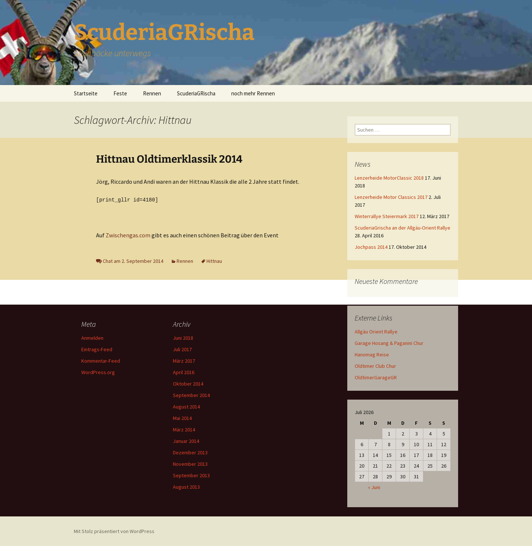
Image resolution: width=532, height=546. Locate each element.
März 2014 (184, 429)
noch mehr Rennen (253, 93)
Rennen (152, 93)
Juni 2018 (183, 337)
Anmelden (92, 337)
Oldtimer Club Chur (375, 366)
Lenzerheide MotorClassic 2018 (389, 177)
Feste (120, 93)
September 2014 (191, 394)
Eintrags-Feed (96, 349)
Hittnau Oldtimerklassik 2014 (169, 159)
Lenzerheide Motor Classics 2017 (391, 197)
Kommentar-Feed (100, 360)
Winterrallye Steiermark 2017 (387, 216)
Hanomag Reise (372, 354)
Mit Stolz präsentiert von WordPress (114, 531)
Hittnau (214, 260)
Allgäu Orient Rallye (376, 331)
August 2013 (186, 486)
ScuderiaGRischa (196, 93)
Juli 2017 (182, 349)
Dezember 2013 (190, 452)
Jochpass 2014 (371, 247)
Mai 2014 (182, 417)
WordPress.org (98, 372)
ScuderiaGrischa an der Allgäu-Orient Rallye (402, 227)
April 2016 (183, 372)
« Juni (374, 487)
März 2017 (184, 360)
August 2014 (186, 406)
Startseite (86, 93)
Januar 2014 (186, 440)
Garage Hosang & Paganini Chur (389, 343)
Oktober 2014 (188, 383)
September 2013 (191, 475)
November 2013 (190, 463)
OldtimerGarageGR (376, 377)
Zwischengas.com (127, 234)
